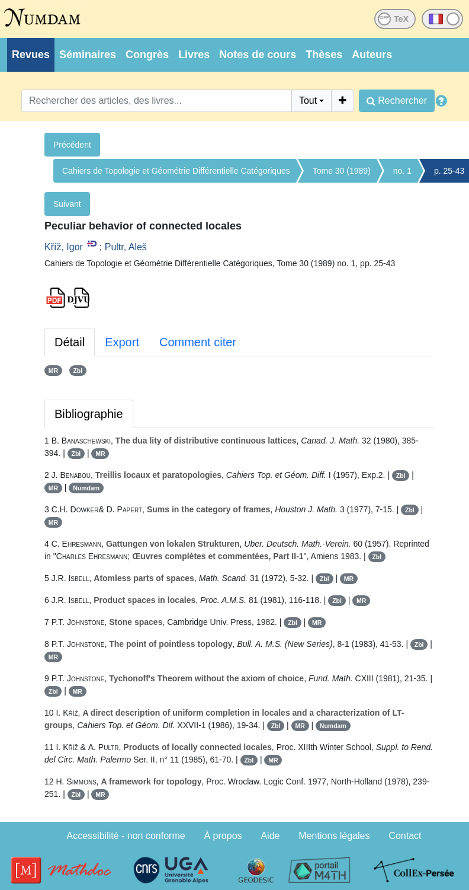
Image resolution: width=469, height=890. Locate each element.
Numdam (86, 488)
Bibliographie (88, 413)
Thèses (324, 54)
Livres (194, 54)
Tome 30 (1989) (342, 171)
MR (53, 370)
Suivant (67, 204)
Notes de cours (257, 54)
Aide (270, 836)
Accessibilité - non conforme (126, 836)
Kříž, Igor (63, 247)
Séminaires (87, 54)
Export (122, 342)
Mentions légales (334, 836)
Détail (69, 342)
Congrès (147, 54)
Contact (404, 836)
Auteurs (372, 54)
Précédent (72, 144)
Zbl (77, 370)
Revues (31, 54)
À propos (223, 836)
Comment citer (197, 342)
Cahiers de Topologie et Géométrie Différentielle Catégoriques (176, 171)
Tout (308, 100)
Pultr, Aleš (126, 247)
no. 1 (402, 171)
